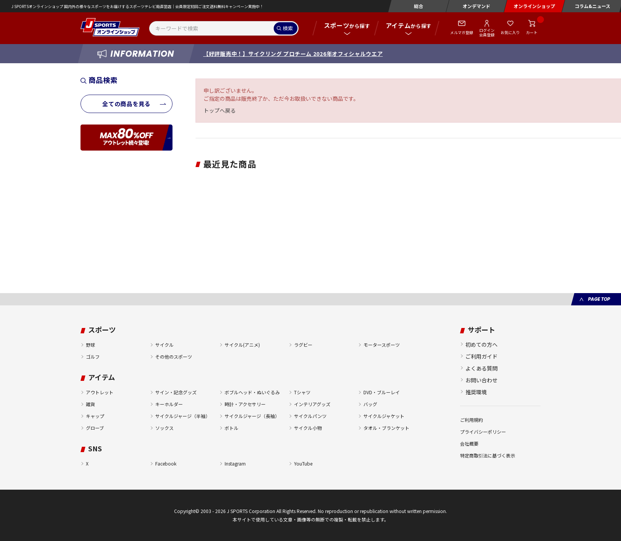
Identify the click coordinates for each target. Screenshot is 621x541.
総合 (418, 6)
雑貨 (90, 404)
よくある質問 (481, 368)
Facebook (165, 463)
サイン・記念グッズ (176, 392)
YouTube (303, 463)
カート (531, 32)
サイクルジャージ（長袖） (252, 416)
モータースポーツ (381, 344)
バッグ (370, 404)
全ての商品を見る (126, 104)
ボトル (231, 428)
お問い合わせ (481, 380)
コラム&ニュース (592, 6)
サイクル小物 (308, 428)
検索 (288, 28)
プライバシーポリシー (483, 431)
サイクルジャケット (383, 416)
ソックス (164, 428)
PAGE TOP (599, 299)
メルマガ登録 (461, 32)
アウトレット (99, 392)
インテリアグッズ (312, 404)
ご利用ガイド (481, 356)
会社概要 (469, 443)
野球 (90, 344)
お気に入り (510, 32)
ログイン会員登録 (487, 32)
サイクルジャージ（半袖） (182, 416)
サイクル (164, 344)
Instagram (235, 463)
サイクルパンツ (310, 416)
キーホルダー (169, 404)
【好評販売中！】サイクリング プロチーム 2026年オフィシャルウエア (293, 53)
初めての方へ (481, 344)
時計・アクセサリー (245, 404)
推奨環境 (476, 392)
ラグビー (303, 344)
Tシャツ (302, 392)
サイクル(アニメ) (242, 344)
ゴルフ (93, 356)
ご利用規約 (471, 419)
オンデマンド (476, 6)
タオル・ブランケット (386, 428)
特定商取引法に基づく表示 (487, 455)
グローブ (95, 428)
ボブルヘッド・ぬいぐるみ (252, 392)
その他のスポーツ (173, 356)
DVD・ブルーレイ (381, 392)
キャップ (95, 416)
